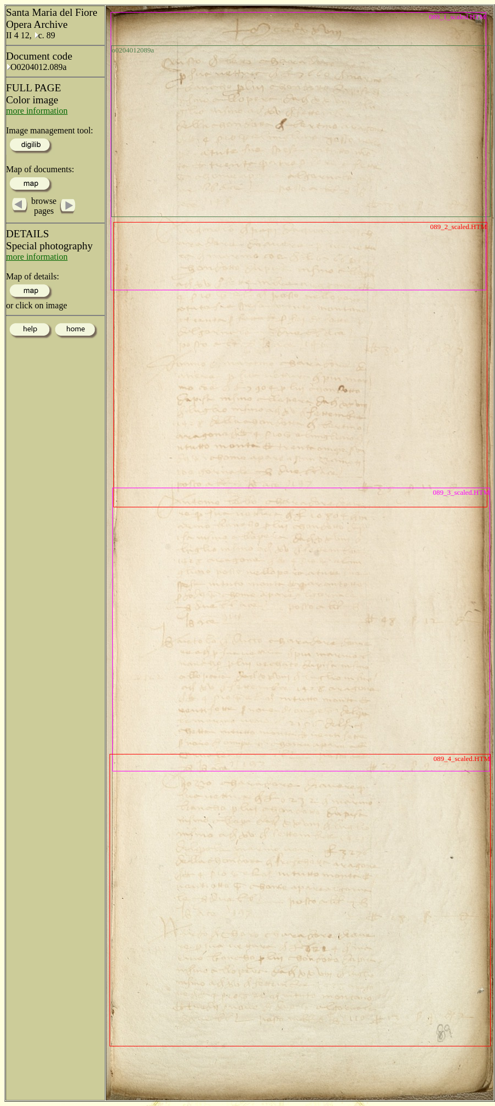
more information (36, 110)
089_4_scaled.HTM (461, 758)
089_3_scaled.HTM (461, 492)
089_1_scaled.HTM (457, 17)
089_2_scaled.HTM (458, 227)
